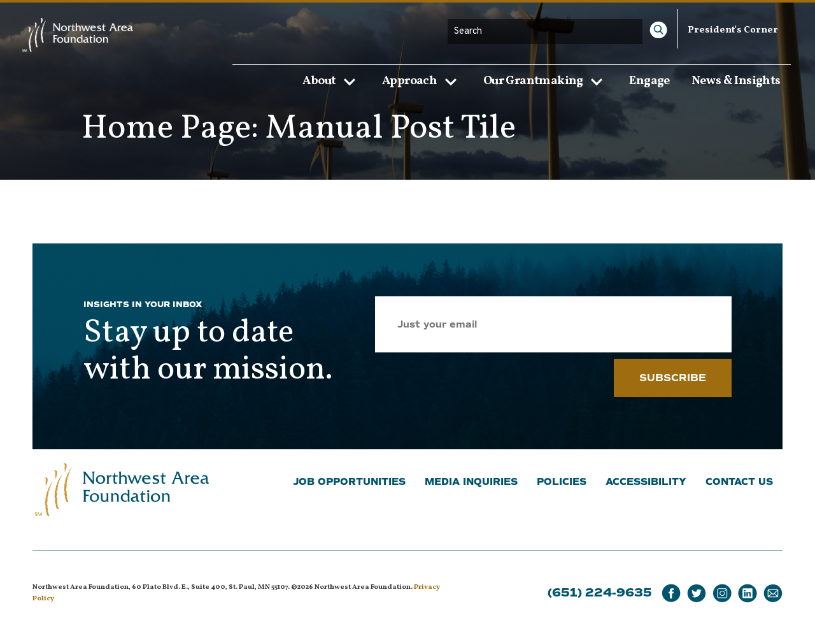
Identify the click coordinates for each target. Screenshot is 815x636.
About (331, 81)
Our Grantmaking (546, 81)
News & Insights (736, 80)
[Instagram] (722, 593)
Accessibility (646, 482)
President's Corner (733, 30)
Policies (561, 482)
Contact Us (739, 482)
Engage (649, 80)
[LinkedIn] (747, 593)
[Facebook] (671, 593)
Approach (422, 81)
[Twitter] (696, 593)
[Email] (773, 593)
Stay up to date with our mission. (208, 352)
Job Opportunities (349, 482)
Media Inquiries (471, 482)
